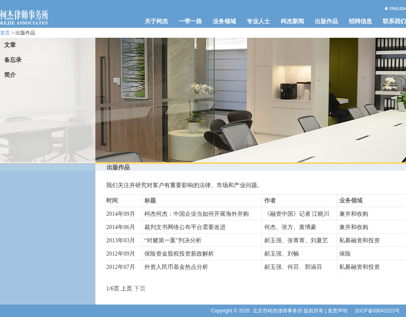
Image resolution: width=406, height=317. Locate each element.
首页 (5, 33)
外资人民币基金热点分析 (176, 267)
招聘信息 (360, 21)
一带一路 (190, 21)
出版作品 (326, 21)
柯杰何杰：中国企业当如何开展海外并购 (196, 214)
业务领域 (224, 21)
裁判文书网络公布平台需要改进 (185, 227)
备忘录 (13, 60)
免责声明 (338, 311)
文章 (10, 45)
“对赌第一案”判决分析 (173, 240)
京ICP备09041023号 (377, 311)
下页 (140, 288)
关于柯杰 (156, 21)
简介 (10, 75)
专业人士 (258, 21)
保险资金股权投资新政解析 (179, 254)
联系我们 (394, 21)
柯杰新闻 (292, 21)
